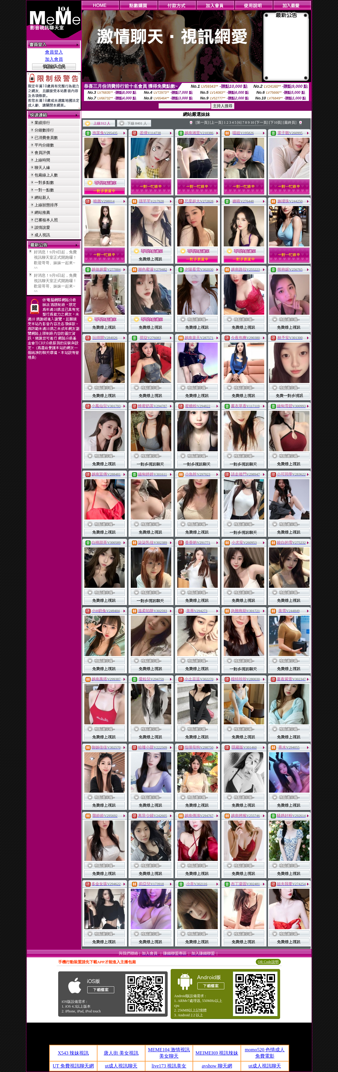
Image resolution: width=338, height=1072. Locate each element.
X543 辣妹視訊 (73, 1053)
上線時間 (42, 160)
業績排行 (42, 122)
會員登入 (54, 52)
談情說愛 (42, 227)
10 (252, 122)
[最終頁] (289, 122)
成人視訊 (42, 235)
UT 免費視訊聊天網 (73, 1065)
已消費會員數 (46, 137)
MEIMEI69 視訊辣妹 (217, 1053)
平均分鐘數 (44, 145)
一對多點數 (44, 182)
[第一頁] (202, 122)
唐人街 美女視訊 (121, 1053)
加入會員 (54, 59)
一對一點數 (44, 190)
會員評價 (42, 152)
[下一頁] (261, 122)
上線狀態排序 (46, 205)
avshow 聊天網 (217, 1065)
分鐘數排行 (44, 130)
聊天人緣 (42, 167)
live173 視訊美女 (168, 1065)
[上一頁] (216, 122)
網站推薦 (42, 212)
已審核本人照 (46, 220)
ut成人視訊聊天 (121, 1065)
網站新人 (42, 197)
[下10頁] (275, 122)
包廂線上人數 (46, 175)
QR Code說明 (268, 962)
